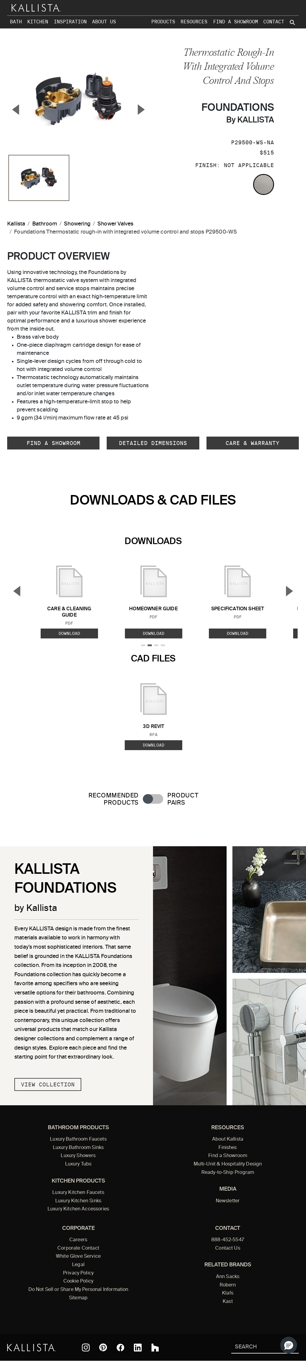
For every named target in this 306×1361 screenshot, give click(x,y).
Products (163, 22)
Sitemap (78, 1298)
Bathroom (44, 224)
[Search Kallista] (256, 1347)
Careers (78, 1240)
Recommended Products (113, 799)
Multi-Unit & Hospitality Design (228, 1164)
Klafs (227, 1293)
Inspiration (70, 22)
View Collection (48, 1084)
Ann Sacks (227, 1276)
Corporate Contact (78, 1248)
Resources (193, 22)
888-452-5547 (227, 1240)
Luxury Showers (78, 1155)
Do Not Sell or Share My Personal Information (78, 1289)
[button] (288, 1345)
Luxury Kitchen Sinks (78, 1201)
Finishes (227, 1147)
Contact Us (227, 1248)
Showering (77, 224)
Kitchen (37, 22)
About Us (104, 22)
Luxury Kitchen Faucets (78, 1192)
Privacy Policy (78, 1273)
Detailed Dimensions (153, 443)
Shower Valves (115, 224)
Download (69, 633)
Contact (273, 22)
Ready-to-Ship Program (227, 1172)
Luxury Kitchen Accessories (78, 1209)
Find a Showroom (235, 22)
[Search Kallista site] (293, 22)
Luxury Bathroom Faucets (78, 1139)
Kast (228, 1301)
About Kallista (227, 1139)
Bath (16, 22)
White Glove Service (78, 1256)
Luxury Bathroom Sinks (78, 1147)
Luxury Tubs (78, 1164)
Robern (228, 1285)
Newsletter (228, 1201)
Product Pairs (182, 799)
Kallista (16, 224)
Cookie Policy (78, 1281)
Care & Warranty (252, 443)
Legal (78, 1264)
